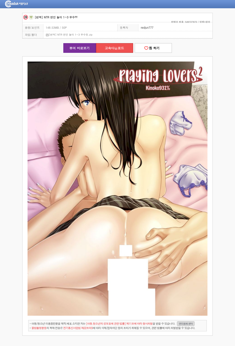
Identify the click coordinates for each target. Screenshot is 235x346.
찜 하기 (153, 48)
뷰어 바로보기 (79, 48)
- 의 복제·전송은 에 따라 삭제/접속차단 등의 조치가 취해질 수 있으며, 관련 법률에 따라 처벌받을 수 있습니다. (112, 328)
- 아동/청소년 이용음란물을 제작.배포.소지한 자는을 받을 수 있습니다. (112, 323)
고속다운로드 (114, 48)
